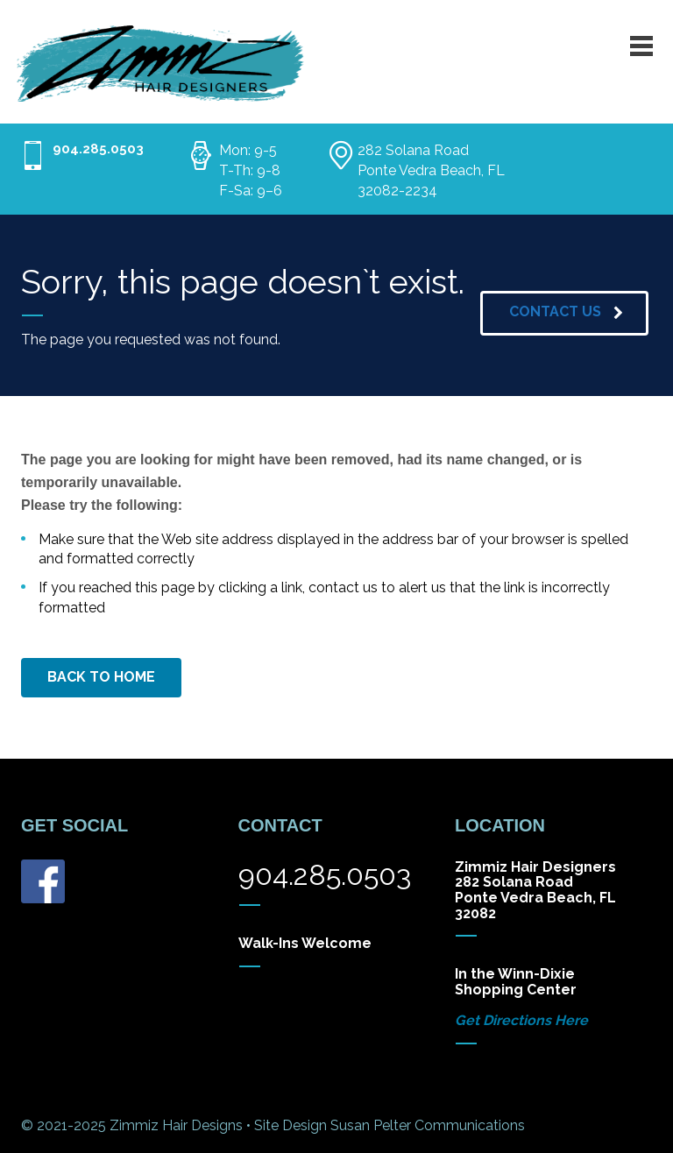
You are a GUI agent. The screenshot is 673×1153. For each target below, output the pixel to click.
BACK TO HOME (101, 676)
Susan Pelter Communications (427, 1125)
